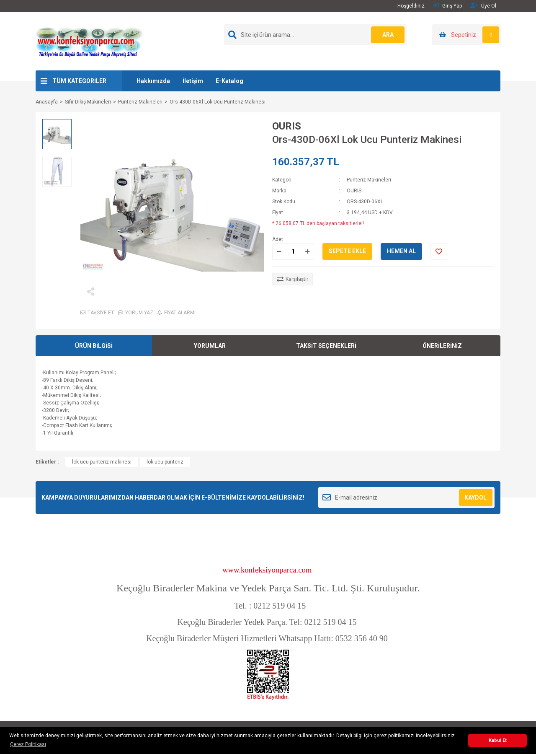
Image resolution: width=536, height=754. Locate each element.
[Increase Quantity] (307, 251)
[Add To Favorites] (438, 251)
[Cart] (466, 34)
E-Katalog (229, 81)
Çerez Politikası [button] (28, 744)
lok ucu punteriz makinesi (101, 462)
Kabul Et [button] (498, 740)
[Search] (315, 34)
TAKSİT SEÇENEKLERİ (326, 345)
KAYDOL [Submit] (475, 497)
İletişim (193, 81)
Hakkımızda (153, 81)
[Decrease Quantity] (279, 251)
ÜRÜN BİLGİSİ (94, 345)
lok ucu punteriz (165, 462)
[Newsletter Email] (406, 497)
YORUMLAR (210, 345)
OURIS (286, 126)
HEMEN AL (401, 251)
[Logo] (89, 41)
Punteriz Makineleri (369, 180)
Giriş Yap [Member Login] (447, 6)
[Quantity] (293, 251)
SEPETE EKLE (347, 251)
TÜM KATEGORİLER (79, 81)
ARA (388, 34)
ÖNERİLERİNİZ (442, 345)
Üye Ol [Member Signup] (483, 6)
